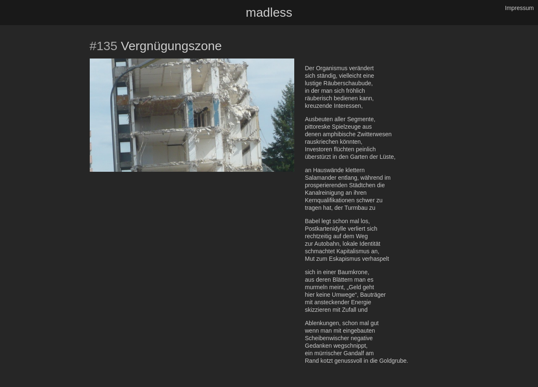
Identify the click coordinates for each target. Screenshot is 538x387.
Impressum (519, 8)
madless (269, 12)
